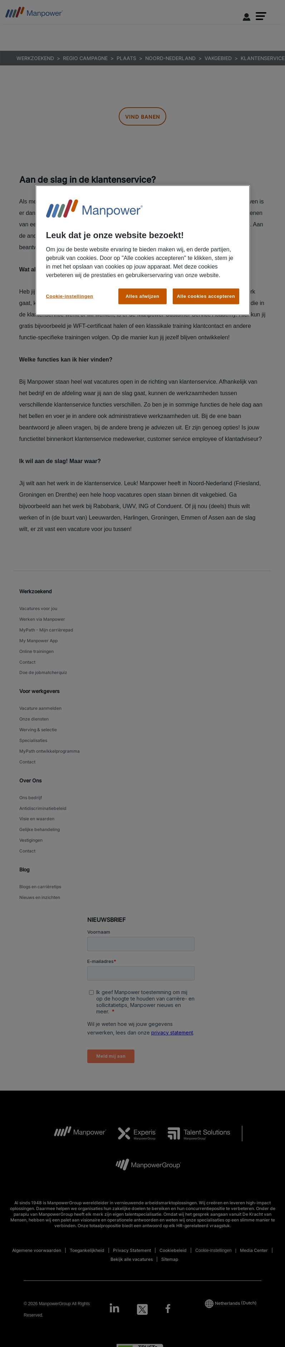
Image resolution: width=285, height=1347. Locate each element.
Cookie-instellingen (69, 296)
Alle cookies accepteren (206, 296)
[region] (142, 250)
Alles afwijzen (142, 296)
